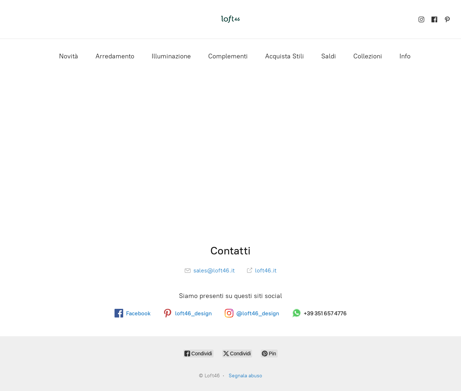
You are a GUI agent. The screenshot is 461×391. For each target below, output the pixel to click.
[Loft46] (230, 19)
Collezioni (367, 56)
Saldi (328, 56)
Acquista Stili (284, 56)
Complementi (228, 56)
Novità (68, 56)
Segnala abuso (245, 376)
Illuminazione (171, 56)
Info (405, 56)
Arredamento (114, 56)
